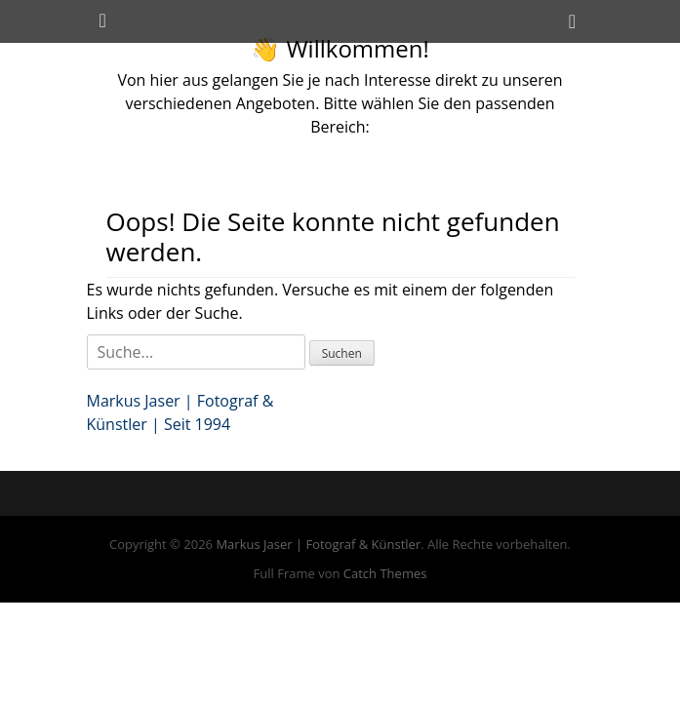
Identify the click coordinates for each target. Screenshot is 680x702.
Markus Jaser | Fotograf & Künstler (318, 544)
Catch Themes (385, 573)
